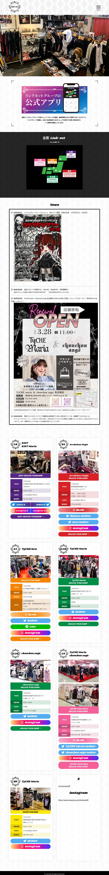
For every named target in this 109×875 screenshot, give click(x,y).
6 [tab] (56, 78)
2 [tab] (44, 78)
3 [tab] (47, 78)
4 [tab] (50, 78)
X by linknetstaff (64, 786)
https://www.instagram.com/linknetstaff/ (73, 800)
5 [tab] (53, 78)
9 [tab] (65, 78)
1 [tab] (41, 78)
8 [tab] (62, 78)
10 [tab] (68, 78)
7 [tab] (59, 78)
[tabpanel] (54, 45)
